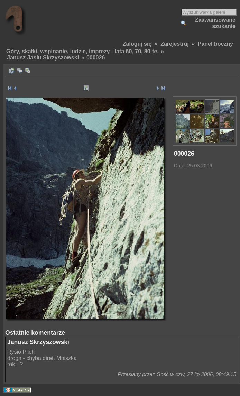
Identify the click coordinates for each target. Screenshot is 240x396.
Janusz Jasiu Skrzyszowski (43, 58)
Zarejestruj (174, 44)
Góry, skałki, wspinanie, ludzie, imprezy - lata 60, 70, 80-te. (82, 51)
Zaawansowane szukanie (215, 23)
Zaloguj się (137, 44)
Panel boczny (215, 44)
